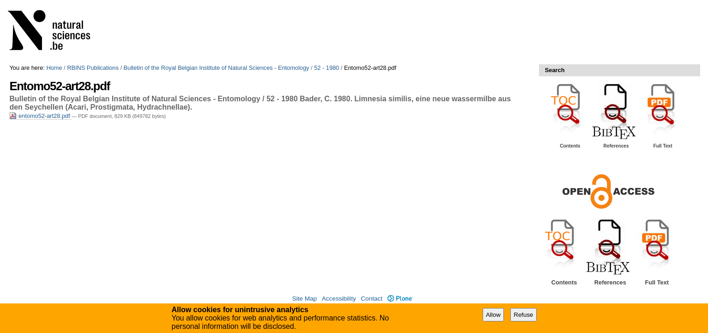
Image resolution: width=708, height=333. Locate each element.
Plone (400, 298)
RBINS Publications (93, 67)
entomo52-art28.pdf (40, 115)
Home (54, 67)
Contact (371, 298)
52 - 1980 (326, 67)
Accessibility (339, 298)
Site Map (304, 298)
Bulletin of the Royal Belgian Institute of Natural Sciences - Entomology (216, 67)
